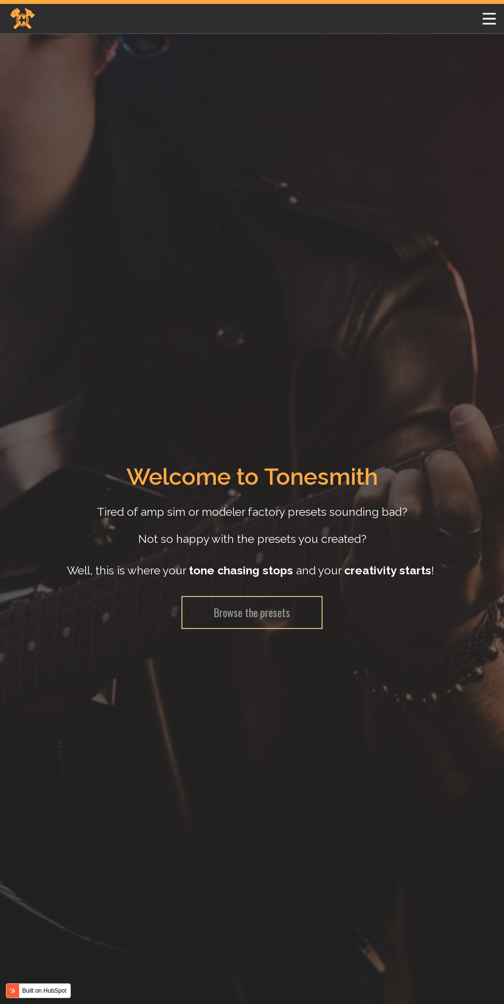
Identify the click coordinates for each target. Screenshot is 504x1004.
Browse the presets (252, 612)
